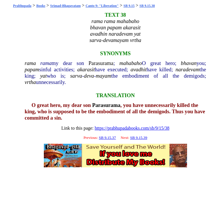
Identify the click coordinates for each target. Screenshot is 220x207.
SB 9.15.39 (138, 137)
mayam (103, 76)
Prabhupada (22, 6)
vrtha (30, 82)
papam (32, 69)
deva (89, 76)
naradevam (188, 69)
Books (40, 6)
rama (30, 63)
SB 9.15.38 (147, 6)
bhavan (189, 63)
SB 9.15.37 (107, 137)
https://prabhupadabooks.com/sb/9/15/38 (132, 128)
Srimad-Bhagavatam (65, 6)
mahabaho (130, 63)
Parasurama (101, 63)
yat (43, 76)
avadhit (139, 69)
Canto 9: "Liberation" (102, 6)
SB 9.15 (129, 6)
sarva (76, 76)
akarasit (86, 69)
